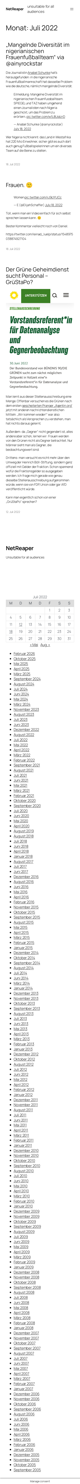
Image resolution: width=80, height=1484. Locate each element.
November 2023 (26, 709)
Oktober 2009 (25, 1221)
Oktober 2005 (25, 1464)
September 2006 (27, 1409)
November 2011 (26, 1104)
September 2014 (27, 962)
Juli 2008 (21, 1297)
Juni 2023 (21, 724)
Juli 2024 (21, 689)
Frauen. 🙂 (19, 185)
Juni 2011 (21, 1120)
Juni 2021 (21, 780)
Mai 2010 (21, 1186)
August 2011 (23, 1109)
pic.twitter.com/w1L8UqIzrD (46, 116)
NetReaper (15, 8)
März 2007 (22, 1378)
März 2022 (22, 754)
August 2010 (24, 1170)
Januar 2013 (23, 1049)
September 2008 (27, 1287)
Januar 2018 (23, 856)
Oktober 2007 (25, 1343)
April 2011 (21, 1130)
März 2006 (22, 1439)
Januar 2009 (24, 1267)
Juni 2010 (21, 1180)
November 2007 (26, 1338)
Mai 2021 (20, 785)
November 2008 (26, 1277)
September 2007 (27, 1348)
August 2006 (24, 1414)
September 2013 (27, 1008)
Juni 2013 (21, 1023)
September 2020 (27, 805)
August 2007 (24, 1353)
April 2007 (21, 1373)
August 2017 (23, 861)
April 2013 (21, 1033)
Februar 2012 (24, 1089)
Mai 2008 (21, 1307)
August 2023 (24, 714)
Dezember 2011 (26, 1099)
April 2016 (21, 897)
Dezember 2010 (26, 1150)
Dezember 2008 (26, 1272)
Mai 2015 (21, 927)
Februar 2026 (24, 653)
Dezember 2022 (26, 729)
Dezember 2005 (26, 1454)
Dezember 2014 (26, 952)
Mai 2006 (21, 1429)
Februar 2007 (24, 1383)
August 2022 (24, 734)
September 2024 (27, 678)
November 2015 (26, 907)
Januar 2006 (24, 1449)
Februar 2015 (24, 942)
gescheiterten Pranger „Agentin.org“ (47, 405)
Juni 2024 (21, 694)
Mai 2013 (20, 1028)
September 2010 (27, 1165)
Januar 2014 (23, 988)
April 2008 (21, 1312)
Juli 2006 (21, 1419)
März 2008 (22, 1317)
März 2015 (22, 937)
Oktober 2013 (24, 1003)
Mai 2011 (20, 1125)
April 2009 (22, 1251)
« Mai (34, 644)
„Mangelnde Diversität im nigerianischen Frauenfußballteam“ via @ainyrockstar (37, 54)
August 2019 (24, 830)
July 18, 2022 (22, 129)
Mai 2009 (21, 1246)
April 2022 (21, 749)
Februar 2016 (24, 901)
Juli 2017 (20, 866)
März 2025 (22, 673)
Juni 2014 (21, 978)
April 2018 (21, 851)
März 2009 (22, 1257)
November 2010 (26, 1155)
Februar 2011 (24, 1140)
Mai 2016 (21, 891)
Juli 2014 (20, 972)
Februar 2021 (24, 795)
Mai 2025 (21, 663)
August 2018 (24, 836)
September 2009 (27, 1226)
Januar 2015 (23, 947)
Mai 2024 (21, 699)
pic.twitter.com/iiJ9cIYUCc (43, 197)
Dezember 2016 (26, 876)
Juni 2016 (21, 886)
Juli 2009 (21, 1236)
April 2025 (21, 668)
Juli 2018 (20, 841)
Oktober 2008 (25, 1282)
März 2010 (22, 1196)
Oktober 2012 (24, 1059)
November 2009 (26, 1216)
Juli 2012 (20, 1069)
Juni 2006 (21, 1424)
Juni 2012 (21, 1074)
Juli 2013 (20, 1018)
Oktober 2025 (25, 658)
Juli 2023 (21, 719)
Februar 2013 (24, 1043)
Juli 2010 (20, 1175)
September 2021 (27, 765)
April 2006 (22, 1434)
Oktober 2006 (25, 1403)
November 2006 (26, 1398)
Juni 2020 (21, 815)
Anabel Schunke (39, 72)
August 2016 (24, 881)
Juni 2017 (21, 871)
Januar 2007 (23, 1388)
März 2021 (22, 790)
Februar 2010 (24, 1201)
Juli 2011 (20, 1114)
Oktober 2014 (24, 957)
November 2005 (26, 1459)
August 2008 (24, 1292)
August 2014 (24, 967)
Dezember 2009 (26, 1211)
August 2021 (24, 770)
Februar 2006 (24, 1444)
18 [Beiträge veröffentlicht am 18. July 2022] (10, 631)
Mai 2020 (21, 820)
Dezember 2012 (26, 1054)
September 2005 (27, 1469)
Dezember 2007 (26, 1332)
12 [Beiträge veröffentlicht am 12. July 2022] (20, 624)
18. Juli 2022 (13, 164)
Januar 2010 (23, 1206)
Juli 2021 (20, 775)
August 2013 (24, 1013)
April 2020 (21, 825)
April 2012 (21, 1084)
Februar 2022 (24, 760)
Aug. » (45, 644)
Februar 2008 (24, 1322)
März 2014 (22, 983)
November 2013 (26, 998)
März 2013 (22, 1038)
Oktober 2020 (25, 800)
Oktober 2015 (24, 912)
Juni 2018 (21, 846)
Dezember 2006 (26, 1393)
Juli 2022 (21, 739)
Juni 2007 (21, 1363)
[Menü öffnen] (71, 9)
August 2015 (24, 922)
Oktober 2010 (24, 1160)
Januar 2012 (23, 1094)
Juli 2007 (21, 1358)
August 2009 (24, 1231)
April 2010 (21, 1190)
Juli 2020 (21, 810)
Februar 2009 (24, 1261)
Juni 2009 (21, 1241)
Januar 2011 (23, 1145)
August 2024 (24, 683)
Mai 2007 (21, 1368)
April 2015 (21, 932)
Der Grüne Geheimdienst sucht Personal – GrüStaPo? (37, 275)
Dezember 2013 (26, 993)
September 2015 (27, 917)
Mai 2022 (21, 744)
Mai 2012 (20, 1079)
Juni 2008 (21, 1302)
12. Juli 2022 (13, 512)
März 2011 (21, 1135)
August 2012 (24, 1064)
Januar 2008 (23, 1327)
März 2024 (22, 704)
